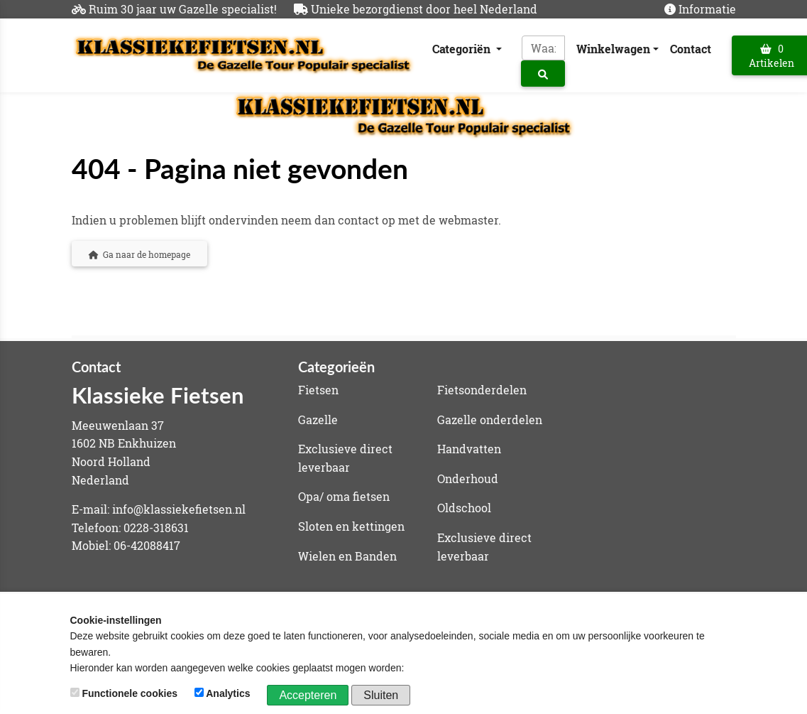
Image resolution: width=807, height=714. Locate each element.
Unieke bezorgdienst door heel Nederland (424, 8)
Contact (690, 48)
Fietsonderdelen (482, 389)
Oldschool (464, 507)
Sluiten (380, 695)
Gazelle (318, 419)
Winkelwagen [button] (613, 48)
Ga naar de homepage (139, 254)
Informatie (707, 8)
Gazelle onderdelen (489, 419)
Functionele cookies (125, 693)
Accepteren (307, 695)
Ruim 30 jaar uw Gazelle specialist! (183, 8)
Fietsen (318, 389)
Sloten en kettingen (351, 526)
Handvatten (469, 448)
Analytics (223, 693)
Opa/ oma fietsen (344, 496)
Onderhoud (467, 478)
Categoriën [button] (462, 48)
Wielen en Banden (347, 555)
